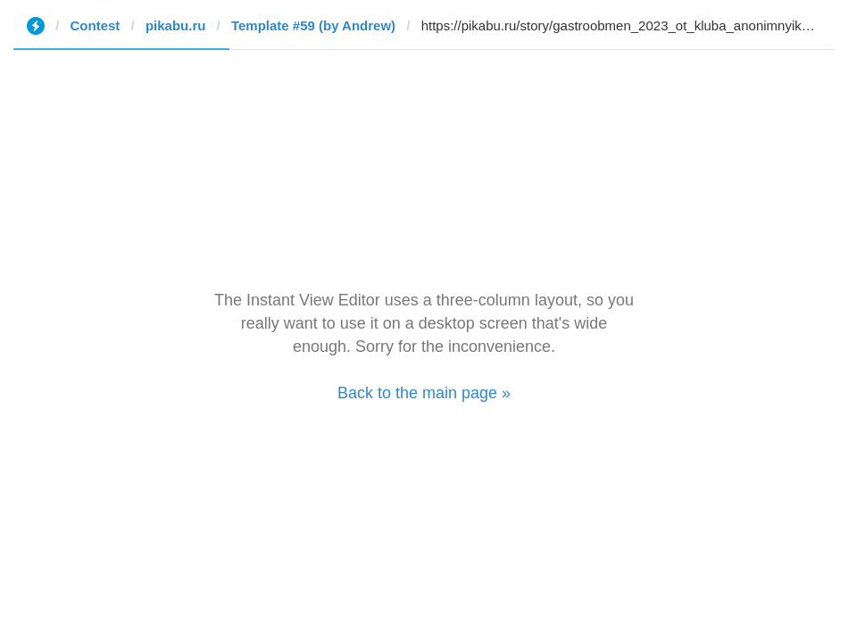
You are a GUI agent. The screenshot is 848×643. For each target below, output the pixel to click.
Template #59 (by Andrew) (313, 25)
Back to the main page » (424, 393)
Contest (96, 25)
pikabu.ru (175, 25)
